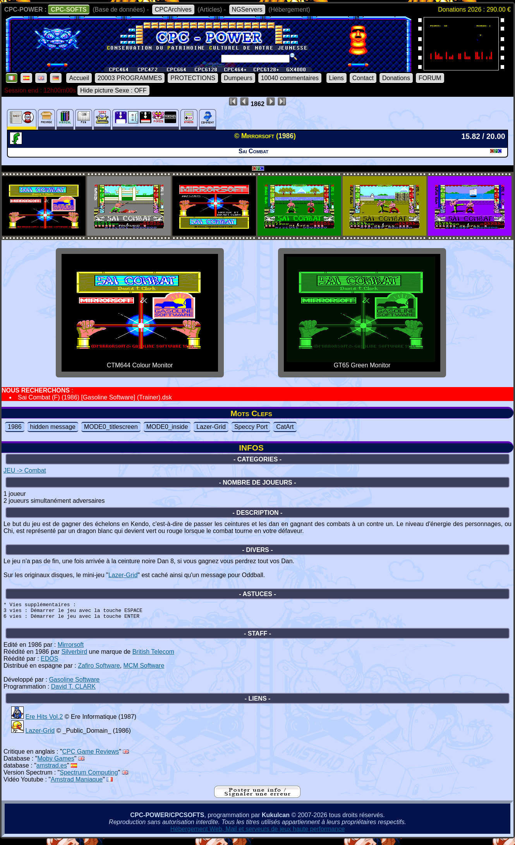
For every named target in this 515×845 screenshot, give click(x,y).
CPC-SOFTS (68, 9)
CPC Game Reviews (90, 756)
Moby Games (56, 763)
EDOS (49, 663)
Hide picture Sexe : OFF (113, 90)
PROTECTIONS (192, 78)
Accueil (79, 78)
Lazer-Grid (211, 426)
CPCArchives (173, 9)
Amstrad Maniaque (77, 784)
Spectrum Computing (89, 777)
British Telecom (153, 656)
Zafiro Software (99, 670)
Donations (396, 78)
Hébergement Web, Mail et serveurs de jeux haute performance (257, 833)
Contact (363, 78)
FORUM (430, 78)
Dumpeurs (238, 78)
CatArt (285, 426)
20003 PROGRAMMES (130, 78)
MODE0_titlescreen (111, 426)
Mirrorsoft (71, 649)
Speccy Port (251, 426)
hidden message (53, 426)
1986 (15, 426)
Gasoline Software (74, 684)
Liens (336, 78)
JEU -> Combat (24, 470)
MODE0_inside (167, 426)
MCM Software (144, 670)
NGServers (247, 9)
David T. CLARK (73, 691)
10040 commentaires (290, 78)
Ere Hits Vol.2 (44, 721)
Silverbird (74, 656)
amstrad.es (51, 770)
